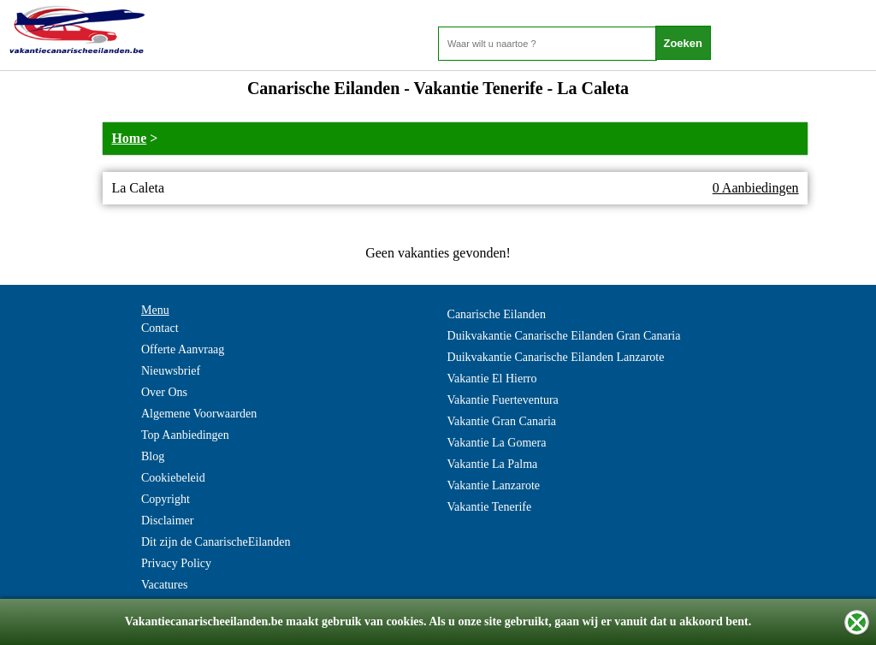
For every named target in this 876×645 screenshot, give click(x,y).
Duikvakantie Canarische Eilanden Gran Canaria (564, 335)
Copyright (165, 499)
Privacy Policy (176, 563)
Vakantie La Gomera (497, 442)
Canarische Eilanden (496, 314)
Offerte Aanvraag (182, 349)
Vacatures (164, 584)
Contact (160, 328)
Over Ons (164, 392)
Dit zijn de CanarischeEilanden (216, 542)
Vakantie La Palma (492, 464)
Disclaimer (167, 520)
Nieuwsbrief (170, 370)
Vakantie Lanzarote (493, 485)
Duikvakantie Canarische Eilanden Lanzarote (556, 357)
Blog (152, 456)
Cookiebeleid (173, 477)
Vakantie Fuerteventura (503, 400)
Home (128, 138)
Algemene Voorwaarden (199, 413)
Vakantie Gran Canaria (502, 421)
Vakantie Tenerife (489, 506)
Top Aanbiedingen (185, 435)
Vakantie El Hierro (492, 378)
